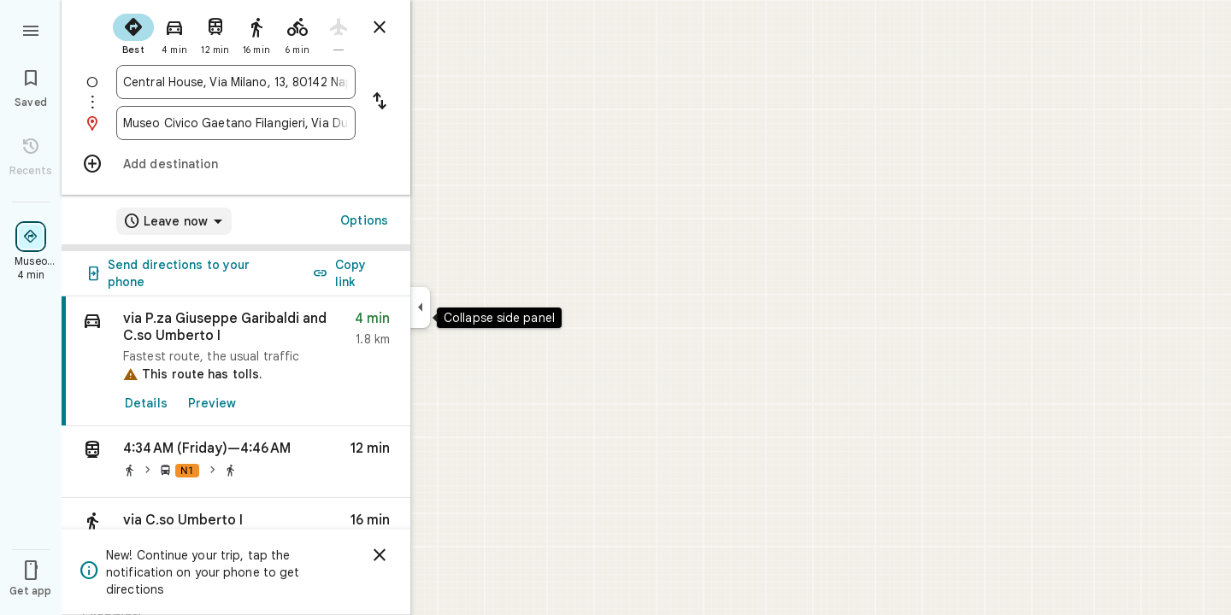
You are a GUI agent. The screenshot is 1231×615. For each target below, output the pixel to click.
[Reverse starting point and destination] (379, 102)
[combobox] (236, 82)
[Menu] (31, 29)
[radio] (133, 32)
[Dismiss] (379, 555)
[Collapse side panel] (420, 307)
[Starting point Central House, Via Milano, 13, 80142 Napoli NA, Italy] (236, 82)
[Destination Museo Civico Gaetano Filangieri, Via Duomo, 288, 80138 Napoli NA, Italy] (236, 123)
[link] (236, 361)
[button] (236, 462)
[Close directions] (380, 27)
